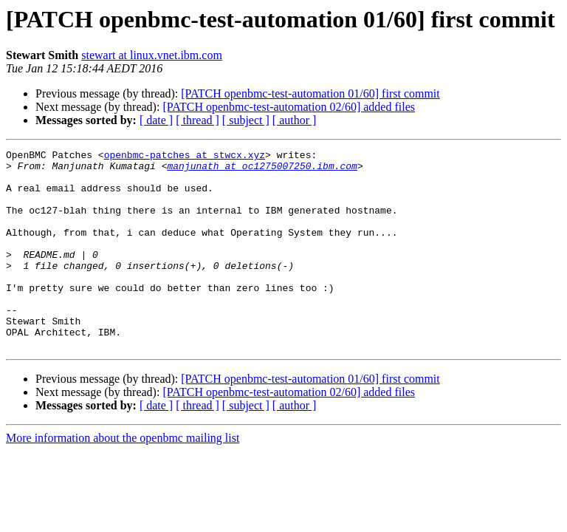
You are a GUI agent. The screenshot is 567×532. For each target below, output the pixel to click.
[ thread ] (197, 120)
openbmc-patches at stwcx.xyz (184, 156)
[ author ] (294, 120)
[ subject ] (245, 120)
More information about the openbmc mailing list (122, 477)
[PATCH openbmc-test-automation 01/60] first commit (310, 93)
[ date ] (156, 120)
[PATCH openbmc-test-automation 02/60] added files (288, 106)
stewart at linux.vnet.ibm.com (151, 55)
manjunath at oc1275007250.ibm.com (262, 170)
